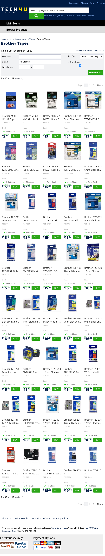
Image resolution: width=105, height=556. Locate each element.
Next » (100, 85)
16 (68, 288)
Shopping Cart (87, 3)
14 (47, 187)
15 (88, 187)
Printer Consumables (17, 39)
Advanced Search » (85, 15)
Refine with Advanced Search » (90, 50)
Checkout (101, 3)
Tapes (32, 39)
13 (26, 136)
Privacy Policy (60, 518)
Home (4, 39)
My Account (73, 3)
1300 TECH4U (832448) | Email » (59, 15)
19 (68, 490)
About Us (7, 518)
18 (26, 389)
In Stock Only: (74, 64)
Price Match (21, 518)
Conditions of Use (40, 518)
